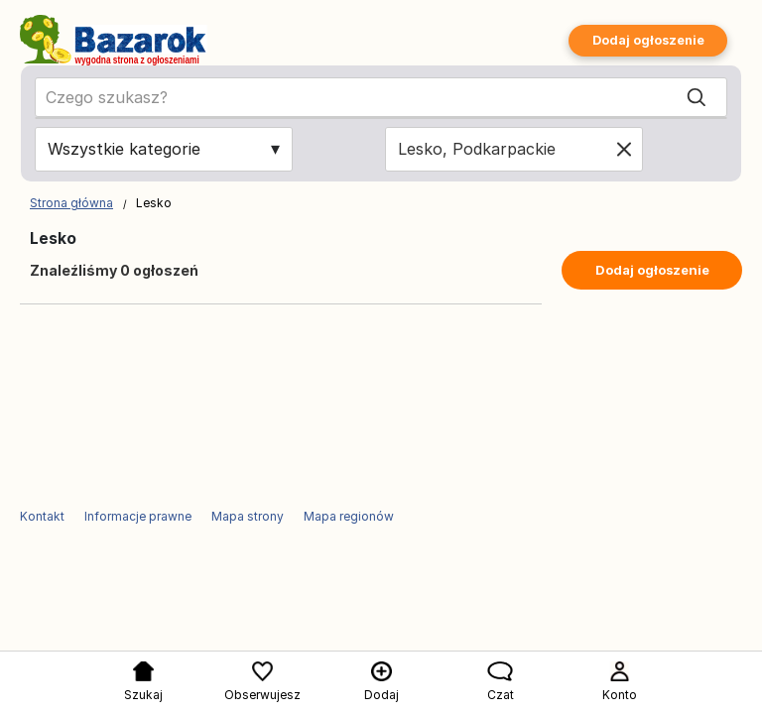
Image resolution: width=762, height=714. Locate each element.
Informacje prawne (137, 516)
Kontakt (42, 516)
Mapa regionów (349, 516)
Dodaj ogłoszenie (648, 40)
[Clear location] (624, 149)
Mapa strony (247, 516)
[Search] (696, 98)
